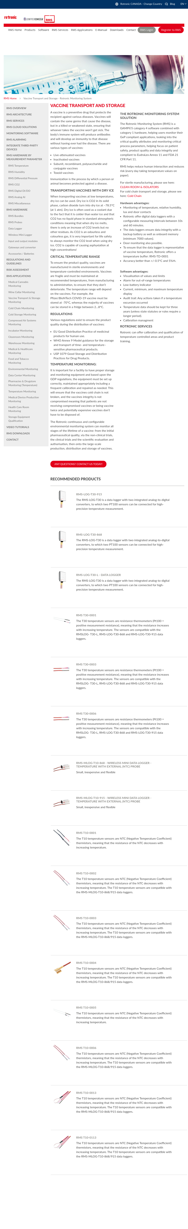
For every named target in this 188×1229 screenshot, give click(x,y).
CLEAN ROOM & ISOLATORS (139, 187)
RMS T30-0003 (86, 664)
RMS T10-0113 (86, 1137)
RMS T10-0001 (86, 832)
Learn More (79, 516)
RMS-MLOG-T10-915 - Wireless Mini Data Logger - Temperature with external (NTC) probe (113, 799)
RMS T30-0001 (86, 615)
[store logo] (34, 18)
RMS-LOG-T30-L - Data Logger (98, 575)
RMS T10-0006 (86, 1047)
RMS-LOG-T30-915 (89, 494)
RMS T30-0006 (86, 713)
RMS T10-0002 (86, 873)
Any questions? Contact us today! (78, 464)
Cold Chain (134, 195)
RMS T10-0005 (86, 1007)
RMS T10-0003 (86, 918)
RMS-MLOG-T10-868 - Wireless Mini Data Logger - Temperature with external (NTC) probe (113, 764)
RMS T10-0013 (86, 1092)
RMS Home (10, 98)
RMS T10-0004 (86, 962)
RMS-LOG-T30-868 (89, 534)
